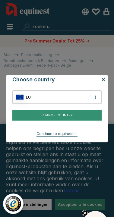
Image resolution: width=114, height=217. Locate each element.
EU (28, 97)
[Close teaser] (85, 213)
